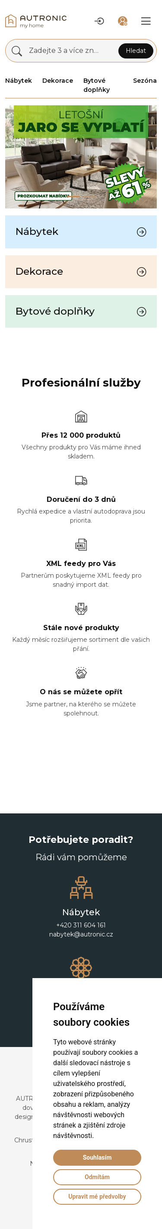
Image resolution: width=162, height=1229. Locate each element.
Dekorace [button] (57, 81)
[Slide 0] (73, 197)
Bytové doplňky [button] (96, 85)
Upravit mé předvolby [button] (97, 1196)
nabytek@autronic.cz (81, 934)
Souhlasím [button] (97, 1157)
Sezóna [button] (145, 81)
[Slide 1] (89, 197)
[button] (99, 21)
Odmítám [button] (97, 1177)
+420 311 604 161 (81, 925)
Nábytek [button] (18, 81)
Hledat (136, 51)
